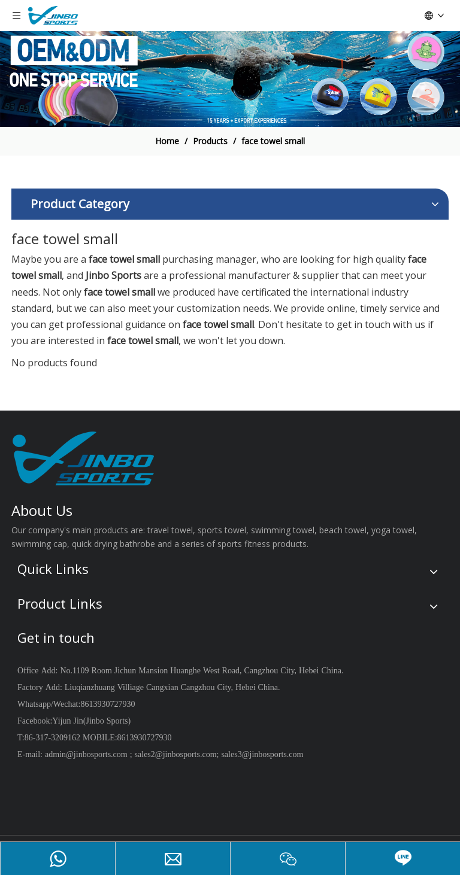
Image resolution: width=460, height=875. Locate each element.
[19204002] (230, 79)
